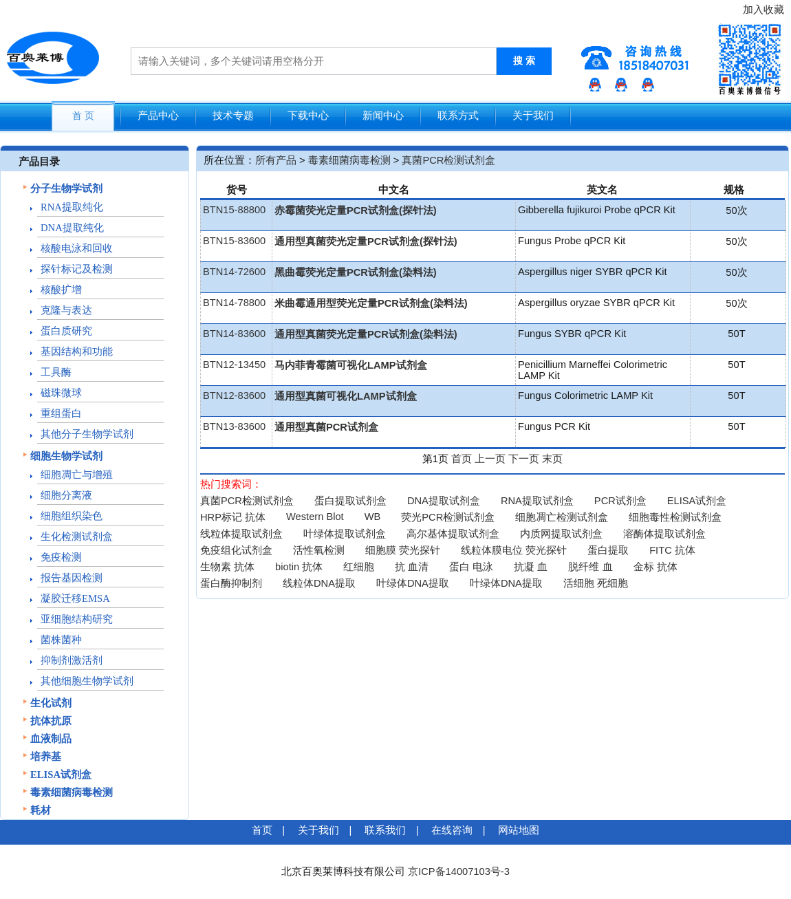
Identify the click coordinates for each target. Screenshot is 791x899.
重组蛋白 (61, 413)
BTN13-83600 (234, 426)
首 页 (83, 116)
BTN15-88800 (234, 209)
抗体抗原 (51, 720)
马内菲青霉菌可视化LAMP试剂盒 (350, 365)
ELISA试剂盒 (60, 774)
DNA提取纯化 (72, 227)
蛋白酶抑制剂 (231, 583)
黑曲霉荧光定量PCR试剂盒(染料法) (355, 272)
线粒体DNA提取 (319, 583)
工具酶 (56, 372)
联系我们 (385, 830)
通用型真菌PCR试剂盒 (326, 427)
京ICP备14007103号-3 (459, 871)
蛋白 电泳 (471, 566)
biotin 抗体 (299, 566)
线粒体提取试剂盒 (241, 533)
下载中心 (308, 115)
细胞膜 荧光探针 (402, 550)
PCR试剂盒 (620, 500)
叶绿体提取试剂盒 (344, 533)
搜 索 (524, 61)
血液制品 (51, 738)
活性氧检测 (319, 550)
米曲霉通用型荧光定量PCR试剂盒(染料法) (371, 303)
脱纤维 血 (590, 566)
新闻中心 (383, 115)
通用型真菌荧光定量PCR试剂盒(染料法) (365, 334)
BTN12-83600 (234, 395)
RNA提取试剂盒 (537, 500)
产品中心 (158, 115)
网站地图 (518, 830)
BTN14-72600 (234, 271)
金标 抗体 (655, 566)
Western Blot (315, 516)
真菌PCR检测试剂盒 (448, 160)
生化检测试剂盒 (77, 536)
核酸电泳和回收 (77, 248)
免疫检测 (61, 557)
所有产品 (275, 160)
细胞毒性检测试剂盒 (675, 517)
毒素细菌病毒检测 (71, 792)
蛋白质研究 (66, 330)
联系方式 (458, 115)
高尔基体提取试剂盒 (453, 533)
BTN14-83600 (234, 333)
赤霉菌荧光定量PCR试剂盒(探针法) (355, 210)
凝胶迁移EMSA (75, 598)
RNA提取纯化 (72, 207)
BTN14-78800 (234, 302)
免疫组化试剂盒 (236, 550)
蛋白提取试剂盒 (350, 500)
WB (373, 516)
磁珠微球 (61, 392)
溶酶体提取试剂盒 (664, 533)
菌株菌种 (61, 639)
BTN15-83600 (234, 240)
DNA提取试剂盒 (443, 500)
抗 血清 (412, 566)
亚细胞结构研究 (77, 619)
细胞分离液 (66, 495)
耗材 (40, 810)
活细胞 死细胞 (595, 583)
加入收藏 (763, 9)
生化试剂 (51, 702)
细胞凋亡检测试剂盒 (561, 517)
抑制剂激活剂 (71, 660)
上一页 (490, 458)
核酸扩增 (61, 289)
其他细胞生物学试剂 (87, 680)
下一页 (523, 458)
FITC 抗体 (672, 550)
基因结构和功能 (77, 351)
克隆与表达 (66, 310)
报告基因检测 (71, 577)
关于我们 (533, 115)
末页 (552, 458)
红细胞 (358, 566)
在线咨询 (452, 830)
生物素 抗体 (227, 566)
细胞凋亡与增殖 (77, 474)
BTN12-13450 (234, 364)
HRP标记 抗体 (233, 517)
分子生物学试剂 (66, 188)
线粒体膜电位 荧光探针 (514, 550)
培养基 (45, 756)
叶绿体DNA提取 (412, 583)
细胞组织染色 (71, 515)
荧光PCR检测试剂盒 (448, 517)
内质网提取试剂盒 (561, 533)
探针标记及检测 (77, 268)
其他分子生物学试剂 (87, 434)
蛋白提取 (608, 550)
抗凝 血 (531, 566)
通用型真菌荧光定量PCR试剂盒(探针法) (365, 241)
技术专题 (233, 115)
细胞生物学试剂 (66, 456)
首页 (461, 458)
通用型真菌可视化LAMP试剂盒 (345, 396)
